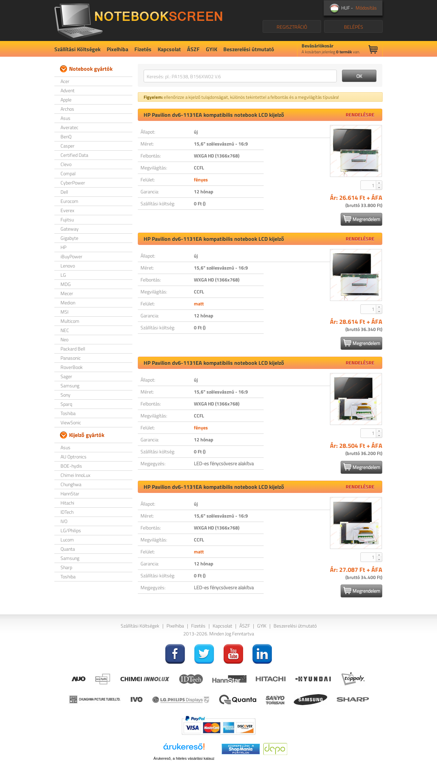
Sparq (66, 404)
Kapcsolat (169, 49)
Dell (64, 191)
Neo (64, 339)
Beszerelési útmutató (248, 49)
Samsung (70, 385)
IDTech (67, 511)
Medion (68, 302)
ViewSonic (71, 422)
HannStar (70, 493)
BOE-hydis (71, 465)
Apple (66, 99)
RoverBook (72, 367)
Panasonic (71, 357)
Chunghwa (71, 484)
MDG (66, 284)
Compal (68, 173)
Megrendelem (361, 219)
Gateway (70, 228)
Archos (67, 108)
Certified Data (74, 155)
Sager (66, 376)
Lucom (67, 539)
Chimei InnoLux (75, 475)
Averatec (69, 127)
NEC (65, 330)
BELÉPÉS (353, 26)
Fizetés (142, 49)
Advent (68, 90)
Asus (65, 118)
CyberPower (73, 182)
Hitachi (67, 502)
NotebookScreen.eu (138, 20)
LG (63, 274)
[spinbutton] (368, 185)
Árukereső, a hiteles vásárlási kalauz (184, 758)
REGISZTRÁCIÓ (292, 26)
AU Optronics (74, 456)
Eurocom (69, 201)
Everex (67, 210)
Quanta (68, 548)
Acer (65, 81)
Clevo (66, 164)
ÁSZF (193, 49)
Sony (65, 394)
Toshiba (68, 413)
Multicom (70, 321)
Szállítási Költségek (77, 49)
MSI (64, 311)
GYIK (211, 49)
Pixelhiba (117, 49)
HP (63, 247)
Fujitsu (67, 219)
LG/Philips (71, 530)
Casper (68, 145)
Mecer (67, 293)
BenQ (66, 136)
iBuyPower (71, 256)
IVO (64, 521)
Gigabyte (69, 238)
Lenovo (68, 265)
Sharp (66, 567)
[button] (379, 182)
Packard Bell (73, 348)
